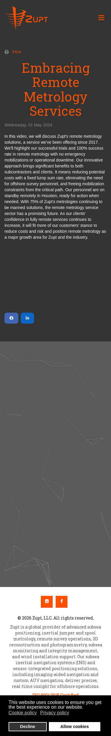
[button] (55, 450)
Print (16, 52)
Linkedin (47, 602)
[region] (55, 464)
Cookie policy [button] (23, 712)
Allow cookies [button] (74, 726)
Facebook (61, 602)
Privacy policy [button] (54, 712)
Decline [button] (27, 726)
